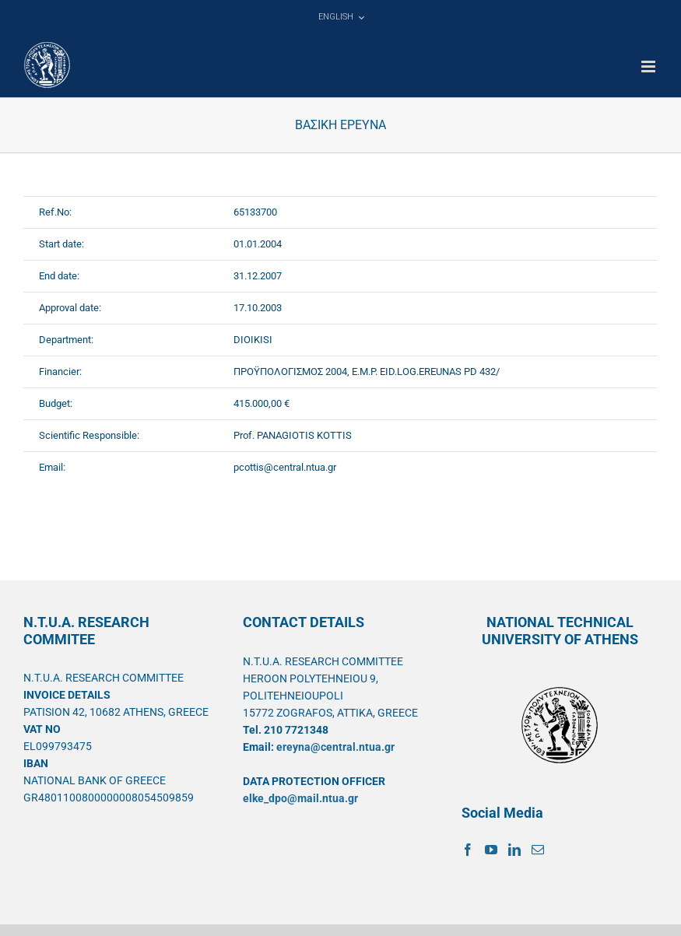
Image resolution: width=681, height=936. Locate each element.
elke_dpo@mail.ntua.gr (300, 798)
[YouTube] (491, 849)
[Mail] (538, 849)
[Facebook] (468, 849)
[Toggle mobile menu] (649, 66)
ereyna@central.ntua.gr (335, 747)
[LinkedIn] (514, 849)
